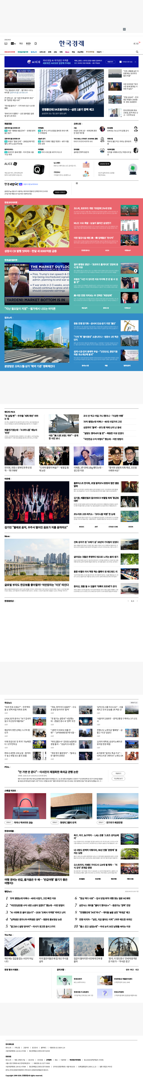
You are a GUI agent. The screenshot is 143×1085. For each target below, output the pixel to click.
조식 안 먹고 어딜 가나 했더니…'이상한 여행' (103, 415)
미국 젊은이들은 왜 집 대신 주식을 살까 (53, 960)
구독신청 (17, 1047)
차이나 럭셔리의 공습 (18, 822)
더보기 (99, 52)
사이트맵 (40, 1060)
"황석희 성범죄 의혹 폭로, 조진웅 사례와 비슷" (122, 469)
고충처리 (26, 1047)
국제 (60, 52)
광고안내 (35, 1047)
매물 (106, 365)
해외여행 (114, 879)
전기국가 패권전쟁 (109, 822)
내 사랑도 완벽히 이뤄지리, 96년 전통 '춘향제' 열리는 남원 (95, 851)
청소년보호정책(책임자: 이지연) (93, 1060)
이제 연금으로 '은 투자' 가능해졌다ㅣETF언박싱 (17, 743)
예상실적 (84, 308)
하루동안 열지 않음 (127, 62)
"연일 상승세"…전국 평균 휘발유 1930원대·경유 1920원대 (130, 99)
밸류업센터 (127, 365)
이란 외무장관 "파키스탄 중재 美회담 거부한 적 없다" (130, 86)
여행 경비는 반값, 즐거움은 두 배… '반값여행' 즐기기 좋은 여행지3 (35, 881)
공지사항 (60, 969)
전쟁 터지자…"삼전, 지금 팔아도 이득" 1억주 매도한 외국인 (105, 919)
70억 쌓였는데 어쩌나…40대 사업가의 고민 (102, 421)
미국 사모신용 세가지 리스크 (50, 152)
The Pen (8, 934)
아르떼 (7, 478)
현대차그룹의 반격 (63, 822)
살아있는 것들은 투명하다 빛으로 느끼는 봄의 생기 (96, 556)
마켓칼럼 (41, 128)
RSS (56, 1060)
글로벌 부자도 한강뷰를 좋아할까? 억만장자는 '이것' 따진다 (36, 585)
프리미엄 (91, 52)
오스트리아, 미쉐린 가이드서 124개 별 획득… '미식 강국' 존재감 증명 (95, 866)
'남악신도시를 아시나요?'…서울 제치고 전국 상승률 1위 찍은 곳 (110, 708)
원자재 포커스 (8, 149)
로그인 (136, 43)
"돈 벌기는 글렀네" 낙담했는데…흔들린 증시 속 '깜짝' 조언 (63, 720)
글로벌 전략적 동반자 (81, 152)
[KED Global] (28, 43)
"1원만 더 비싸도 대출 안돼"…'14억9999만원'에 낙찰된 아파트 (63, 733)
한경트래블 (9, 830)
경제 (49, 52)
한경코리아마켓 (9, 52)
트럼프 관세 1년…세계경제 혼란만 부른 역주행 (85, 131)
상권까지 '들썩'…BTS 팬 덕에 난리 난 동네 (102, 427)
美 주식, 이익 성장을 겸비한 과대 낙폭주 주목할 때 (53, 131)
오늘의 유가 (41, 139)
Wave (67, 52)
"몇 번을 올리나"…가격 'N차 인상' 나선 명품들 (19, 106)
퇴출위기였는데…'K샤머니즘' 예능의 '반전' (20, 431)
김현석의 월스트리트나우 (12, 128)
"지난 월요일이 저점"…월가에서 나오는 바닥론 (18, 91)
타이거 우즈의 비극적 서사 (83, 141)
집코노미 (34, 52)
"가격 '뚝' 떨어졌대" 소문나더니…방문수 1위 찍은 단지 (96, 338)
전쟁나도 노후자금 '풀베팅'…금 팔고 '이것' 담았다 (109, 731)
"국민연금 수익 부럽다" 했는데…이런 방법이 (103, 439)
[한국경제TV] (13, 43)
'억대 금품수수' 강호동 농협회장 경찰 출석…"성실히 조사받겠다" (64, 744)
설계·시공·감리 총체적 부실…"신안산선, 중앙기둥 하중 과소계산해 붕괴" (95, 353)
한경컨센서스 (85, 250)
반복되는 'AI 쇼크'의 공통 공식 (118, 130)
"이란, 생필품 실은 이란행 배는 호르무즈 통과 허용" (131, 73)
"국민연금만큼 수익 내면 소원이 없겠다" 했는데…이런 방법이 (37, 905)
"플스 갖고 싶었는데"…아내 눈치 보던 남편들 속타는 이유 (104, 926)
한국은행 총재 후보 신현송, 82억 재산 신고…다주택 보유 (130, 112)
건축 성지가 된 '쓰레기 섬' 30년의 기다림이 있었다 (96, 542)
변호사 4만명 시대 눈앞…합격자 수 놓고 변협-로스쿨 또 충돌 (17, 754)
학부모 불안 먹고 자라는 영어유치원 (119, 142)
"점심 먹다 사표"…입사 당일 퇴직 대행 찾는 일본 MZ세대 (104, 898)
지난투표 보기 (118, 778)
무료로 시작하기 (60, 192)
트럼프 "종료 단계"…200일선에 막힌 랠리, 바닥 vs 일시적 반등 (19, 142)
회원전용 (8, 123)
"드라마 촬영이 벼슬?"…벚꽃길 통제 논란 (54, 469)
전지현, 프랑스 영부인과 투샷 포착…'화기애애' (18, 469)
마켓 (128, 250)
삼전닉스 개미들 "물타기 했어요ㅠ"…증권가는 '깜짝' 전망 (104, 905)
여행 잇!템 (130, 879)
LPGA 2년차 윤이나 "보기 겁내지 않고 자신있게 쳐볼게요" (17, 720)
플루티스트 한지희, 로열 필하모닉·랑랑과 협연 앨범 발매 (96, 485)
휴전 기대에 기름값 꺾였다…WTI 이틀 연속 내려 (53, 142)
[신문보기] (5, 43)
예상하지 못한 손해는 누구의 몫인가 (17, 731)
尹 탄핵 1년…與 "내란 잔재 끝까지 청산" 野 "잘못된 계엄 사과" (19, 99)
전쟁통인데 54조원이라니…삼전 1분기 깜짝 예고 (68, 109)
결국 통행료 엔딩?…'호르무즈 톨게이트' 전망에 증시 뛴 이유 (96, 266)
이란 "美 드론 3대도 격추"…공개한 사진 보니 (63, 437)
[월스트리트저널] (21, 43)
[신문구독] (35, 43)
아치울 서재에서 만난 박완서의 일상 (119, 153)
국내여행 (98, 879)
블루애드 (43, 1047)
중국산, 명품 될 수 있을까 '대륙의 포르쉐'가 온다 (95, 586)
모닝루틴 (80, 52)
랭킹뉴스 (8, 891)
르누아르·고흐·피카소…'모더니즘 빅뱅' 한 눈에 (94, 514)
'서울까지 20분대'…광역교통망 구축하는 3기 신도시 (117, 720)
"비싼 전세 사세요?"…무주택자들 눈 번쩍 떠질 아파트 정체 (17, 708)
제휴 (15, 1060)
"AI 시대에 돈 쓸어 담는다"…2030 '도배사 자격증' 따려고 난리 (37, 912)
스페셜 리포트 (10, 790)
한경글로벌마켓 (23, 52)
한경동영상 (9, 600)
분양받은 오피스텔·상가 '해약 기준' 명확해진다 (29, 366)
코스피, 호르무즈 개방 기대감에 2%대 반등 (93, 208)
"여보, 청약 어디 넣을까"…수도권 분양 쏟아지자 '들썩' (63, 708)
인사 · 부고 (130, 969)
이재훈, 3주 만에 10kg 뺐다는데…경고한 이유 (88, 469)
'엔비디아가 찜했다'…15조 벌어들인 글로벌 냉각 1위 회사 (19, 114)
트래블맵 (82, 879)
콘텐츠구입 (21, 1060)
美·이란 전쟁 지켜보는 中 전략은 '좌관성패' (93, 295)
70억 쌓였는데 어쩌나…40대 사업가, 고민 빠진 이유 (33, 898)
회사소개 (8, 1047)
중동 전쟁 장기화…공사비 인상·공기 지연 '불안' (95, 323)
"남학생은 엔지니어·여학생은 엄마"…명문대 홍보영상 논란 (36, 919)
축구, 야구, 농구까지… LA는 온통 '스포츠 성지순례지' (96, 837)
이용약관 (63, 1060)
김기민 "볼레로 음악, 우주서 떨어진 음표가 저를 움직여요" (36, 527)
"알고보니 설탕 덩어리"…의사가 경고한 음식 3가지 (32, 926)
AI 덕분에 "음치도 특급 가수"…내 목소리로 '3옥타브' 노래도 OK (110, 754)
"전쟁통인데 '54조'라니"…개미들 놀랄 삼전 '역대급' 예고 (104, 912)
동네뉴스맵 (85, 365)
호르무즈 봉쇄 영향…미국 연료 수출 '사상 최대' (19, 153)
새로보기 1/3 (134, 703)
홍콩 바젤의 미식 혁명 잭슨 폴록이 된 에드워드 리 (95, 571)
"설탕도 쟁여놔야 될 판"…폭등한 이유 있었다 (103, 433)
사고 (137, 969)
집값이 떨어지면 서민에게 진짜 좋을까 (88, 960)
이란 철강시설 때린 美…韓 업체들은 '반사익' (94, 237)
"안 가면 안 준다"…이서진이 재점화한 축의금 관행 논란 (48, 772)
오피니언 (42, 52)
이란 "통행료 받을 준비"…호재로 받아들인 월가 (19, 131)
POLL (6, 766)
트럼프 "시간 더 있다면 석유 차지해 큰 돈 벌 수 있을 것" (96, 281)
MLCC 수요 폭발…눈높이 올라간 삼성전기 (92, 223)
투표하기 (118, 773)
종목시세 (106, 308)
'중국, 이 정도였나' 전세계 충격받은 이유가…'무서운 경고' (122, 960)
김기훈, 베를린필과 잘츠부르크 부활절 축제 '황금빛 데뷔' (96, 499)
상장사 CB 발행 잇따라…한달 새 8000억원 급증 (30, 251)
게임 (73, 52)
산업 (55, 52)
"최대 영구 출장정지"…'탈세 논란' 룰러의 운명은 (63, 754)
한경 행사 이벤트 (11, 969)
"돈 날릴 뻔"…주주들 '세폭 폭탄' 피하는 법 (21, 417)
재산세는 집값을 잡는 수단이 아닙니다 (18, 960)
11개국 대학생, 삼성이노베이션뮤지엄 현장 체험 (109, 743)
